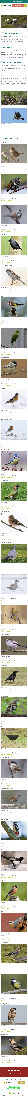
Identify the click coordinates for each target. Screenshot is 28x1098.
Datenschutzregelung (13, 1095)
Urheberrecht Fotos (21, 1095)
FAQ (25, 5)
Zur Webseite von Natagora (15, 2)
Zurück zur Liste (5, 131)
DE (26, 1)
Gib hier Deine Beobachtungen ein (18, 6)
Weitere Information (6, 170)
